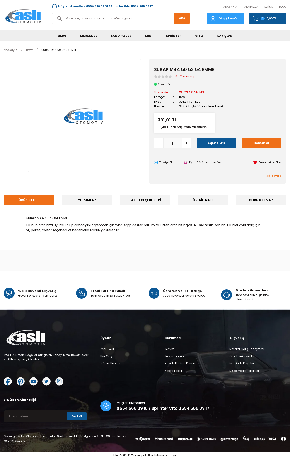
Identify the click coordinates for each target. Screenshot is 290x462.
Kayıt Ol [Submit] (76, 420)
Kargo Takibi (173, 374)
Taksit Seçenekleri (145, 200)
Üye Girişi (106, 360)
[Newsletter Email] (46, 420)
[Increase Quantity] (186, 143)
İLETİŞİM (269, 7)
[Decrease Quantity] (158, 143)
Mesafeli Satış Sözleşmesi (246, 352)
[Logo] (24, 16)
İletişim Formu (174, 360)
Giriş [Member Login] (221, 18)
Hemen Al (261, 143)
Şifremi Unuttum (111, 367)
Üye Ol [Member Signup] (232, 18)
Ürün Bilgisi (29, 200)
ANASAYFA (230, 7)
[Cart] (267, 18)
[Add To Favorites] (267, 162)
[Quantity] (172, 143)
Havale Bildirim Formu (180, 367)
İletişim (169, 352)
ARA (180, 18)
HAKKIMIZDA (250, 7)
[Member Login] (213, 18)
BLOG (282, 7)
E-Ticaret (134, 459)
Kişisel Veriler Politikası (244, 374)
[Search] (121, 18)
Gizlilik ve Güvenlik (241, 360)
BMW (182, 97)
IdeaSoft (119, 459)
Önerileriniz (203, 200)
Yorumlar (87, 200)
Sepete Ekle (216, 143)
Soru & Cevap (261, 200)
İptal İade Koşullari (242, 367)
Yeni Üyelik (107, 352)
